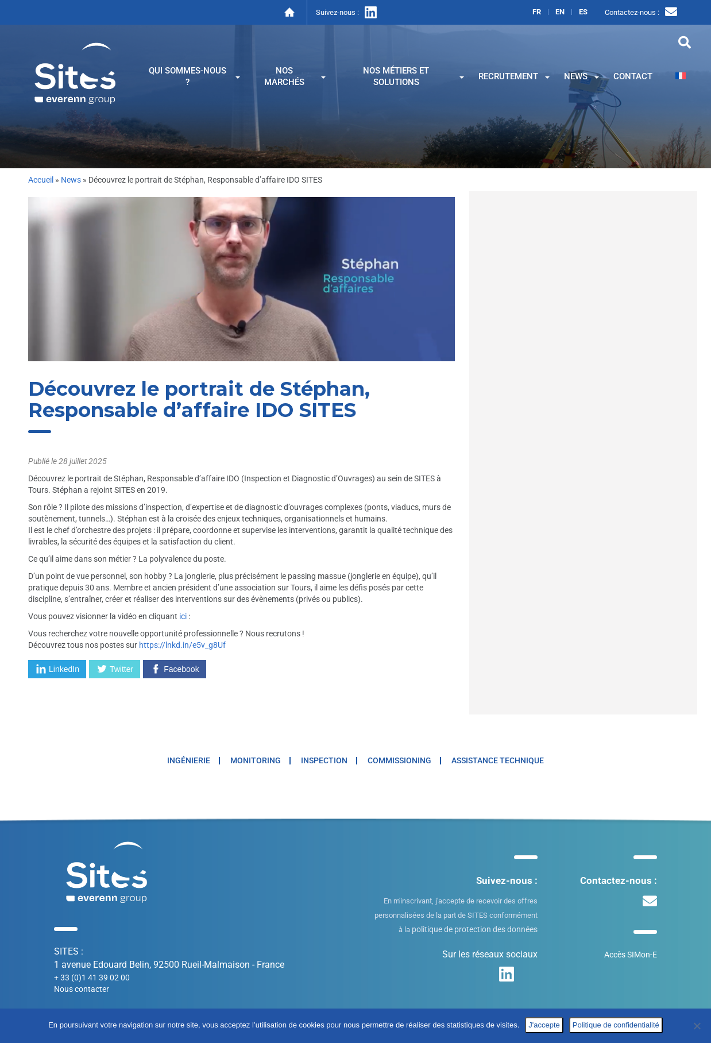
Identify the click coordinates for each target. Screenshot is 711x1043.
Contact (632, 76)
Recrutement (514, 76)
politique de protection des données (475, 929)
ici (183, 616)
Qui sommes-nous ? (195, 76)
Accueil (40, 179)
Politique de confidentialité (616, 1025)
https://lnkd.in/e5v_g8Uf (182, 645)
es (583, 12)
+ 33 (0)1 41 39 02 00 (92, 977)
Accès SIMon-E (630, 954)
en (560, 12)
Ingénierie (188, 760)
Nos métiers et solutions (413, 76)
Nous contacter (81, 989)
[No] (696, 1026)
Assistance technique (497, 760)
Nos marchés (295, 76)
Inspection (324, 760)
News (581, 76)
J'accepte (544, 1025)
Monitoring (255, 760)
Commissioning (399, 760)
